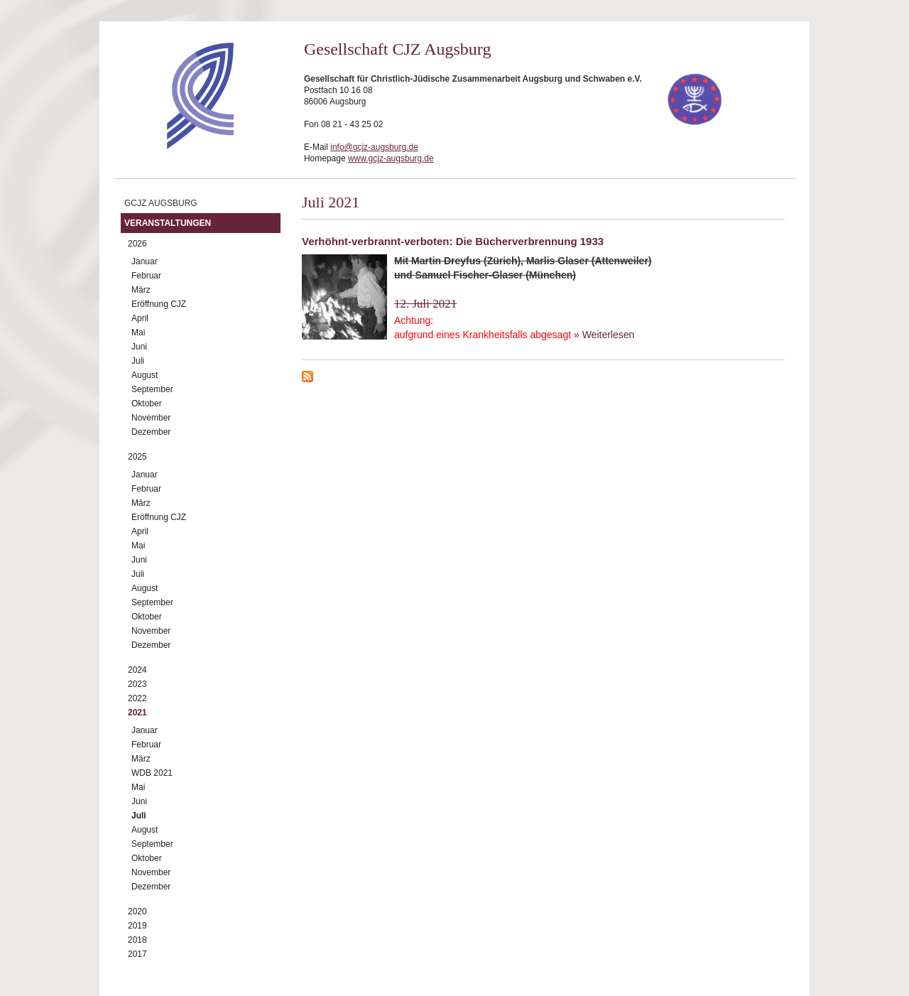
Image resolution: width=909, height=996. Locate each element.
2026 (137, 244)
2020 (137, 911)
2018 (137, 940)
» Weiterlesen (604, 334)
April (139, 318)
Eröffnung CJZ (158, 304)
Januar (144, 261)
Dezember (150, 432)
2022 (137, 698)
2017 (137, 954)
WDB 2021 (152, 773)
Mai (138, 332)
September (152, 389)
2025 (137, 457)
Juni (139, 347)
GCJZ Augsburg (160, 203)
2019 (137, 926)
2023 (137, 684)
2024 (137, 670)
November (150, 418)
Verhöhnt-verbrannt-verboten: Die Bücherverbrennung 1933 (453, 241)
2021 (137, 713)
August (144, 375)
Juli (137, 361)
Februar (146, 276)
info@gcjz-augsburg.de (374, 147)
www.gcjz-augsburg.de (391, 158)
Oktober (146, 403)
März (141, 290)
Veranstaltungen (167, 223)
